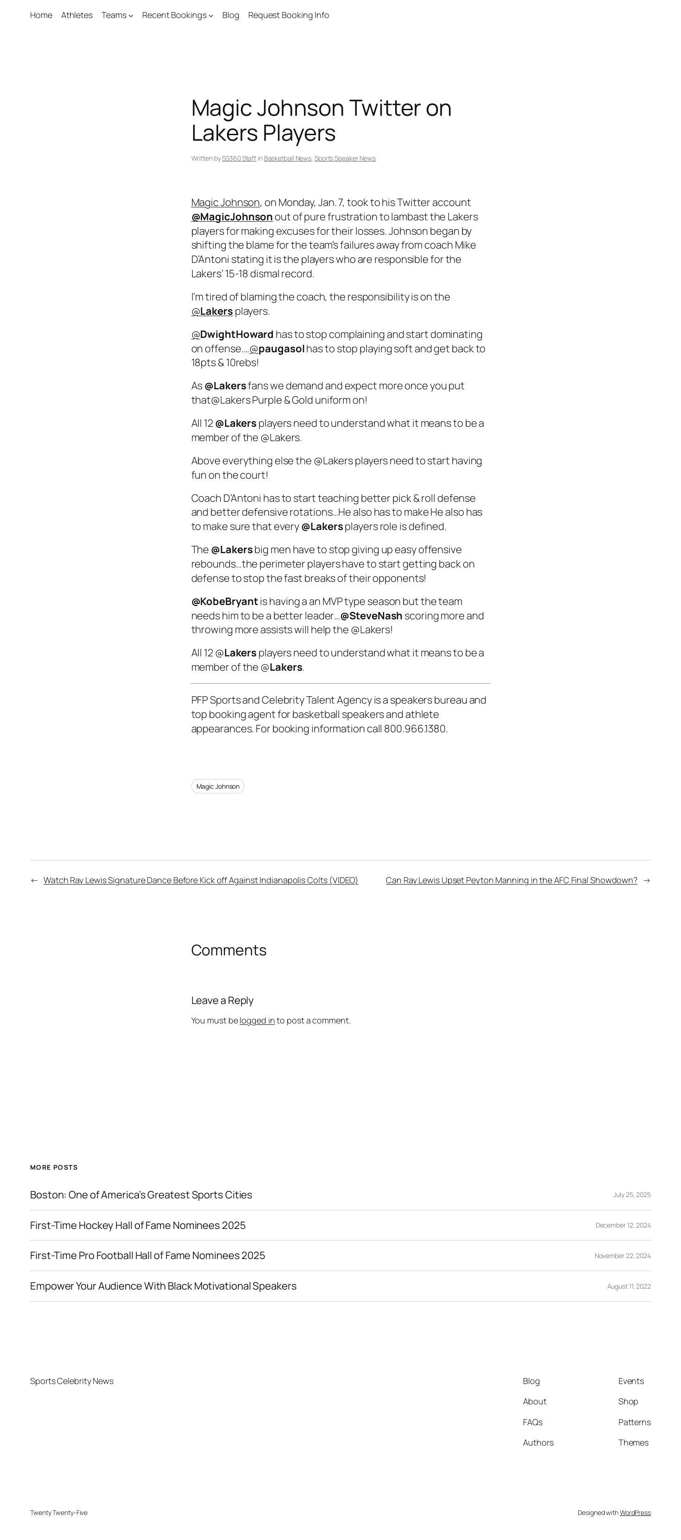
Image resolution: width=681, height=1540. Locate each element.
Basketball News (288, 158)
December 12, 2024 (623, 1225)
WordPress (635, 1512)
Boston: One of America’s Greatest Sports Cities (141, 1195)
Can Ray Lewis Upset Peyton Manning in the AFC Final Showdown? (511, 879)
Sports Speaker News (345, 158)
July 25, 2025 (632, 1194)
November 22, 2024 (623, 1255)
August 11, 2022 (629, 1286)
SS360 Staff (239, 158)
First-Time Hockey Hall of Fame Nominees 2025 (138, 1225)
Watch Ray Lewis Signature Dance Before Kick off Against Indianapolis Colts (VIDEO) (201, 879)
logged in (257, 1020)
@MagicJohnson (232, 217)
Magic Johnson (225, 202)
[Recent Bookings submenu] (211, 15)
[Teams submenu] (130, 15)
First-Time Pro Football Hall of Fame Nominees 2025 (147, 1255)
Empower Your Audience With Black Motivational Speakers (163, 1286)
